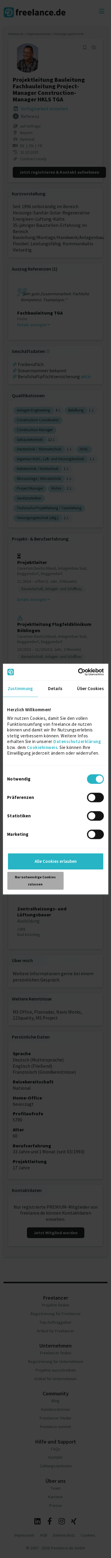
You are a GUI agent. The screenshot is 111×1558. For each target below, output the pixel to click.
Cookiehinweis (42, 747)
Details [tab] (55, 688)
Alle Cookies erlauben (56, 861)
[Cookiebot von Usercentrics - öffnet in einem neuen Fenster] (79, 672)
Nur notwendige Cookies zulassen (35, 880)
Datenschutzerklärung (77, 741)
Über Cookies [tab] (90, 688)
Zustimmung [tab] (20, 688)
